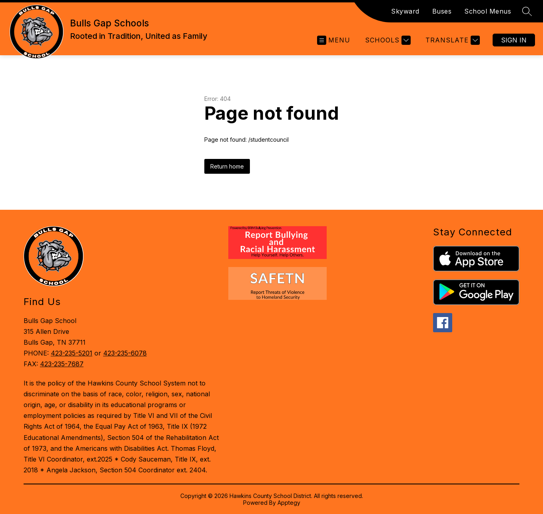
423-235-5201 (71, 353)
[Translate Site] (451, 40)
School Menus (487, 11)
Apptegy (288, 502)
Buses (442, 11)
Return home (227, 166)
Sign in (514, 40)
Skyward (405, 11)
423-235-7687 (62, 364)
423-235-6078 (125, 353)
